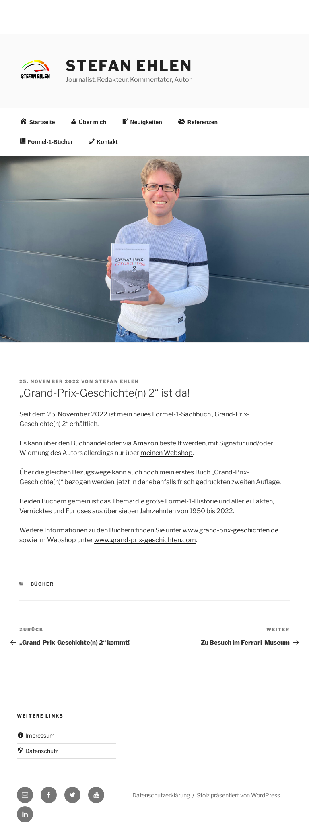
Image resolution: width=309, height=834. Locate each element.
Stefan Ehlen (129, 66)
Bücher (42, 584)
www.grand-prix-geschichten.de (230, 530)
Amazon (145, 443)
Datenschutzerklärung (161, 795)
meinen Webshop (166, 453)
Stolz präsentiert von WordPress (238, 795)
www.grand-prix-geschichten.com (145, 540)
